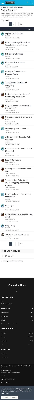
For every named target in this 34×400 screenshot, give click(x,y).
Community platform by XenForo (16, 367)
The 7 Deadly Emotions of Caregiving (16, 84)
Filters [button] (29, 29)
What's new (5, 349)
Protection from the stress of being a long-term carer (17, 95)
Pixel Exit (9, 370)
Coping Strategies (9, 10)
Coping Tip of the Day (14, 33)
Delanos (31, 345)
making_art (8, 237)
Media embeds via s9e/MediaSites (10, 372)
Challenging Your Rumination (17, 128)
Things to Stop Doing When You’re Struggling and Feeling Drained (17, 183)
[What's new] (28, 3)
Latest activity (4, 357)
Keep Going (10, 225)
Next (21, 24)
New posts (4, 354)
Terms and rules (5, 383)
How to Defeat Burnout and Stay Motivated (18, 150)
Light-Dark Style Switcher (8, 379)
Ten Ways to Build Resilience (17, 234)
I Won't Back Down (13, 159)
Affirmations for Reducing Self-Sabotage (18, 138)
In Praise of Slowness (14, 53)
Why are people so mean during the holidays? (18, 107)
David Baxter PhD (10, 47)
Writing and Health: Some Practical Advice (15, 72)
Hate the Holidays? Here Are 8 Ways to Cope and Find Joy (17, 43)
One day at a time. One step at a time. (18, 118)
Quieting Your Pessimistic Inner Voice (18, 170)
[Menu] (2, 3)
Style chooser (4, 376)
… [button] (13, 24)
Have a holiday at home (15, 62)
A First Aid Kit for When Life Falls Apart (19, 215)
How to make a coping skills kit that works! (18, 195)
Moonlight (9, 205)
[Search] (32, 3)
